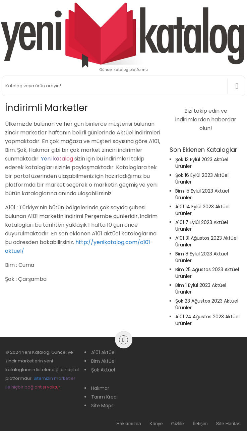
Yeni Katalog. (36, 352)
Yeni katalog (57, 158)
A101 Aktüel (103, 352)
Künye (156, 423)
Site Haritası (229, 423)
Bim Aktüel (103, 361)
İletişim (200, 423)
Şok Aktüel (103, 369)
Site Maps (102, 405)
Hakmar (100, 388)
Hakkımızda (128, 423)
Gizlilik (178, 423)
